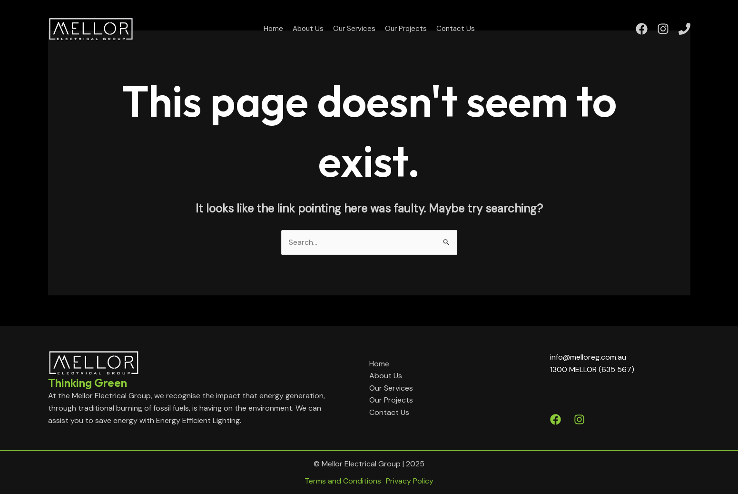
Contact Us (455, 28)
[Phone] (684, 29)
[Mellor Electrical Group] (91, 28)
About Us (308, 28)
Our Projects (406, 28)
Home (273, 28)
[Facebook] (642, 29)
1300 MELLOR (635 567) (592, 369)
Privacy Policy (409, 481)
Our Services (354, 28)
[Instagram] (663, 29)
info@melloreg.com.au (588, 357)
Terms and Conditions (343, 481)
